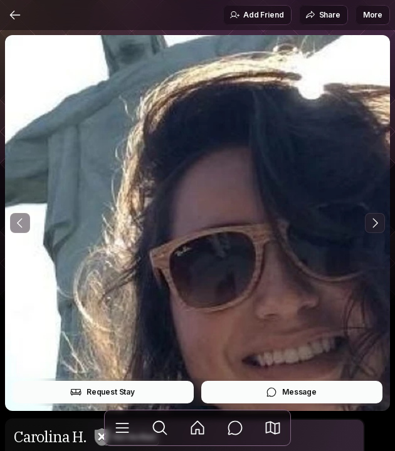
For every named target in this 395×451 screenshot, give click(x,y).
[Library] (122, 428)
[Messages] (235, 428)
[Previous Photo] (20, 223)
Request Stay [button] (102, 392)
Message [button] (291, 392)
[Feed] (197, 428)
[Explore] (160, 428)
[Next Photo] (375, 223)
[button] (272, 428)
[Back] (15, 15)
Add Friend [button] (256, 15)
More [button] (372, 14)
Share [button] (322, 15)
